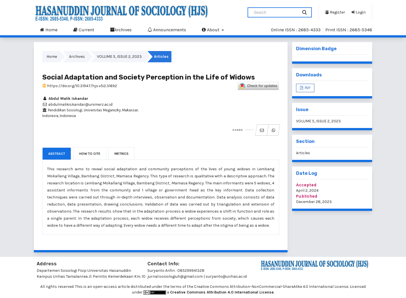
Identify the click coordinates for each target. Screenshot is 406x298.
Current (83, 29)
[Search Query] (275, 12)
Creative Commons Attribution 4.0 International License (222, 292)
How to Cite (89, 154)
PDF (307, 88)
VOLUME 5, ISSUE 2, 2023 (119, 56)
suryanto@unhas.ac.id (226, 276)
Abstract (56, 154)
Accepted (306, 184)
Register (335, 12)
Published (306, 196)
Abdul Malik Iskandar (65, 98)
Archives (121, 29)
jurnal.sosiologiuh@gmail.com (175, 276)
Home (49, 29)
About (211, 29)
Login (359, 12)
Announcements (166, 29)
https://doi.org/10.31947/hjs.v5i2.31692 (79, 85)
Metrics (121, 154)
